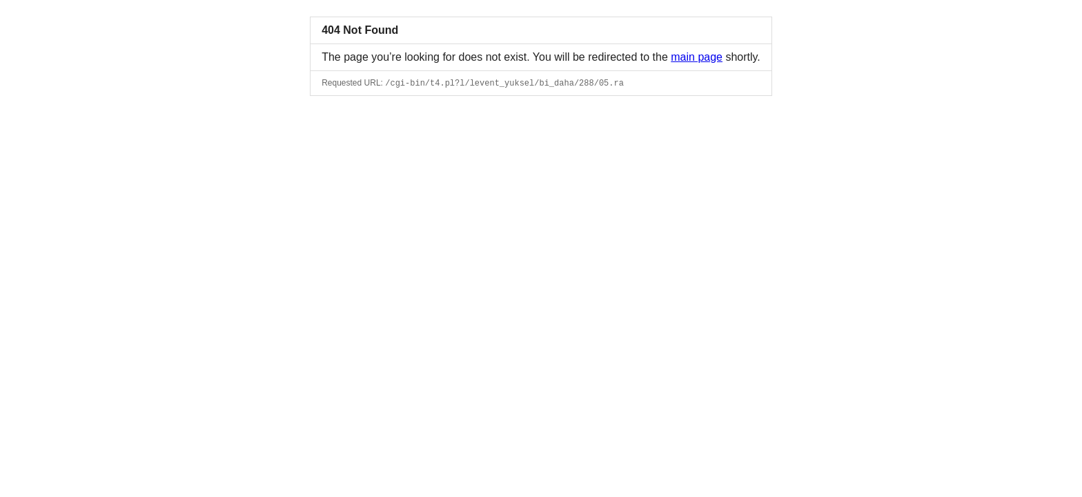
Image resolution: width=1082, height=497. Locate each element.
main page (696, 57)
